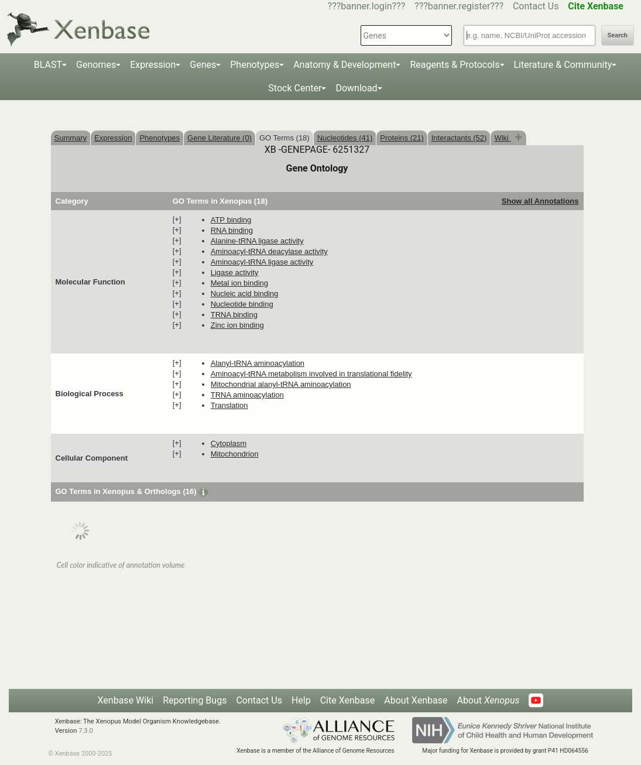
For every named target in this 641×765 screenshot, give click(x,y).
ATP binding (231, 219)
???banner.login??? (367, 6)
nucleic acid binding (245, 293)
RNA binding (232, 230)
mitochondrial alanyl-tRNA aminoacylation (281, 384)
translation (229, 405)
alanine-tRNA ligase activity (257, 240)
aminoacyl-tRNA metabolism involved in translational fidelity (311, 373)
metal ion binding (239, 283)
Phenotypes (254, 64)
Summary (70, 137)
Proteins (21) (401, 137)
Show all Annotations (540, 201)
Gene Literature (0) (219, 137)
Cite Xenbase (347, 700)
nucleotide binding (242, 304)
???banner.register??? (458, 6)
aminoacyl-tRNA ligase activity (262, 262)
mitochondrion (235, 454)
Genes (203, 64)
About (488, 700)
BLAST (48, 64)
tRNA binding (234, 314)
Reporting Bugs (195, 700)
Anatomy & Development (344, 64)
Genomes (96, 64)
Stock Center (294, 88)
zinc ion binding (237, 325)
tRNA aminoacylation (247, 394)
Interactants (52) (459, 137)
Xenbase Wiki (126, 700)
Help (301, 700)
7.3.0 (85, 731)
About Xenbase (415, 700)
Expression (153, 64)
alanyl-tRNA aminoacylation (257, 363)
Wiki (502, 137)
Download (356, 88)
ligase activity (235, 272)
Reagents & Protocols (454, 64)
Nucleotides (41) (345, 137)
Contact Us (536, 6)
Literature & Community (563, 64)
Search (618, 35)
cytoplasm (228, 443)
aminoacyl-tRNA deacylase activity (269, 251)
